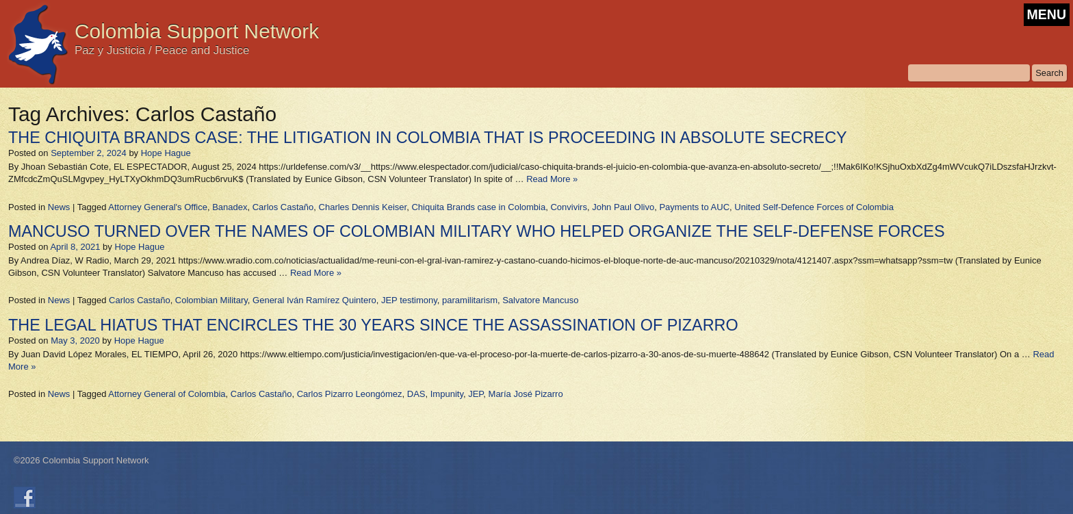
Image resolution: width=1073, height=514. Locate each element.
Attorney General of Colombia (166, 394)
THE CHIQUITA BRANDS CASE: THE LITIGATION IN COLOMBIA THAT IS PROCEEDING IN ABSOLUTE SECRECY (427, 137)
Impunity (446, 394)
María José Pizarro (526, 394)
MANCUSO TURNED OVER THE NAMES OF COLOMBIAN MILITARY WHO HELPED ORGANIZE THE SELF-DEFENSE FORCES (476, 231)
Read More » (552, 179)
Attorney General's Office (157, 207)
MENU (1046, 14)
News (59, 207)
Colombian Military (211, 300)
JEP (475, 394)
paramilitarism (469, 300)
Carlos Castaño (283, 207)
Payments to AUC (694, 207)
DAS (416, 394)
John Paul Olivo (623, 207)
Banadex (229, 207)
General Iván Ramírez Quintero (314, 300)
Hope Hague (166, 153)
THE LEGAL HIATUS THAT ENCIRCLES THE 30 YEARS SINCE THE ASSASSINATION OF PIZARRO (373, 325)
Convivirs (568, 207)
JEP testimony (409, 300)
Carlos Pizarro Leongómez (349, 394)
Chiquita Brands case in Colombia (478, 207)
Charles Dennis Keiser (363, 207)
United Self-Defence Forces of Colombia (814, 207)
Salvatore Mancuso (540, 300)
